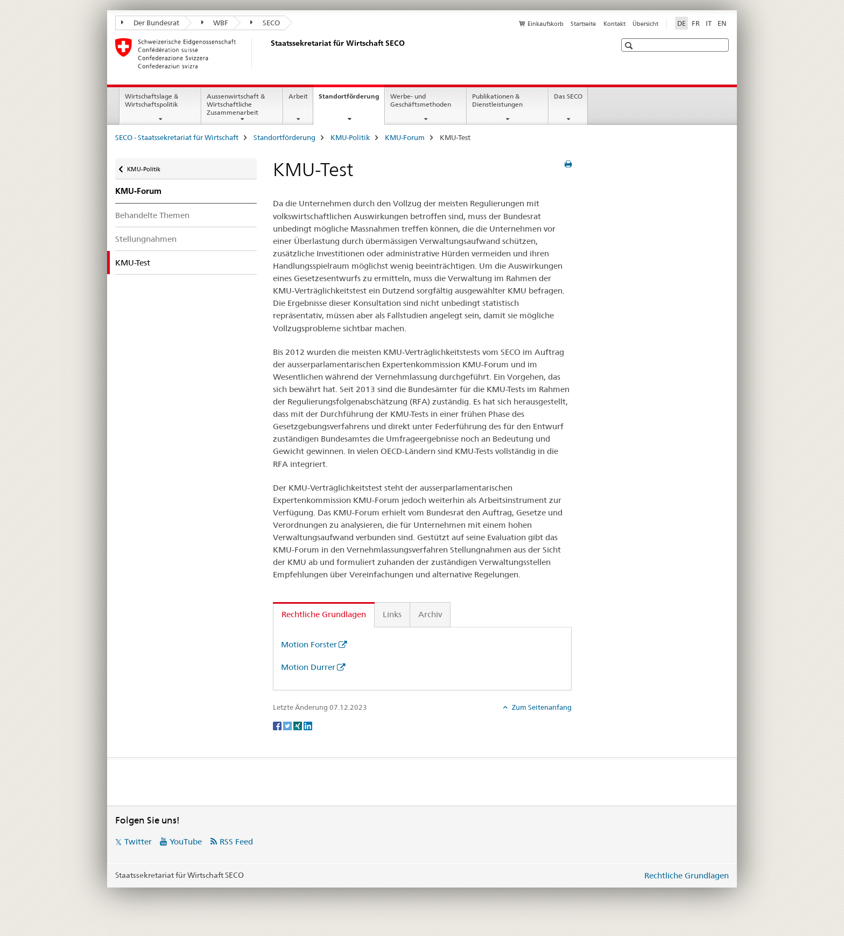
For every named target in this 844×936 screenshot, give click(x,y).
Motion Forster (309, 644)
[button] (630, 45)
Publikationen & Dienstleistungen (497, 100)
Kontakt (614, 23)
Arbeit (298, 96)
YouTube (186, 841)
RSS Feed (236, 841)
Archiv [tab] (430, 614)
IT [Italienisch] (709, 23)
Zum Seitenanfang (541, 707)
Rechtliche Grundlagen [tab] (324, 614)
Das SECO (568, 96)
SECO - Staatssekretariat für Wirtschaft (176, 137)
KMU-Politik (350, 137)
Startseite (583, 23)
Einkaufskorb (546, 23)
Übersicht (645, 23)
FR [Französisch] (696, 23)
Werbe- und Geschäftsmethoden (420, 100)
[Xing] (298, 725)
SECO (265, 22)
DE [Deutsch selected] (681, 23)
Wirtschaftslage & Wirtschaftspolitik (151, 100)
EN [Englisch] (722, 23)
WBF (215, 22)
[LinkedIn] (308, 725)
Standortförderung (351, 100)
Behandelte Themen (152, 215)
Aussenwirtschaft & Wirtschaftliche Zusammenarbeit (236, 104)
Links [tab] (392, 614)
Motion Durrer (308, 667)
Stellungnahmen (146, 239)
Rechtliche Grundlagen (686, 875)
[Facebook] (278, 725)
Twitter (138, 841)
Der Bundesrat (150, 22)
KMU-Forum (405, 137)
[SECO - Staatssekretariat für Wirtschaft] (268, 53)
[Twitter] (288, 725)
